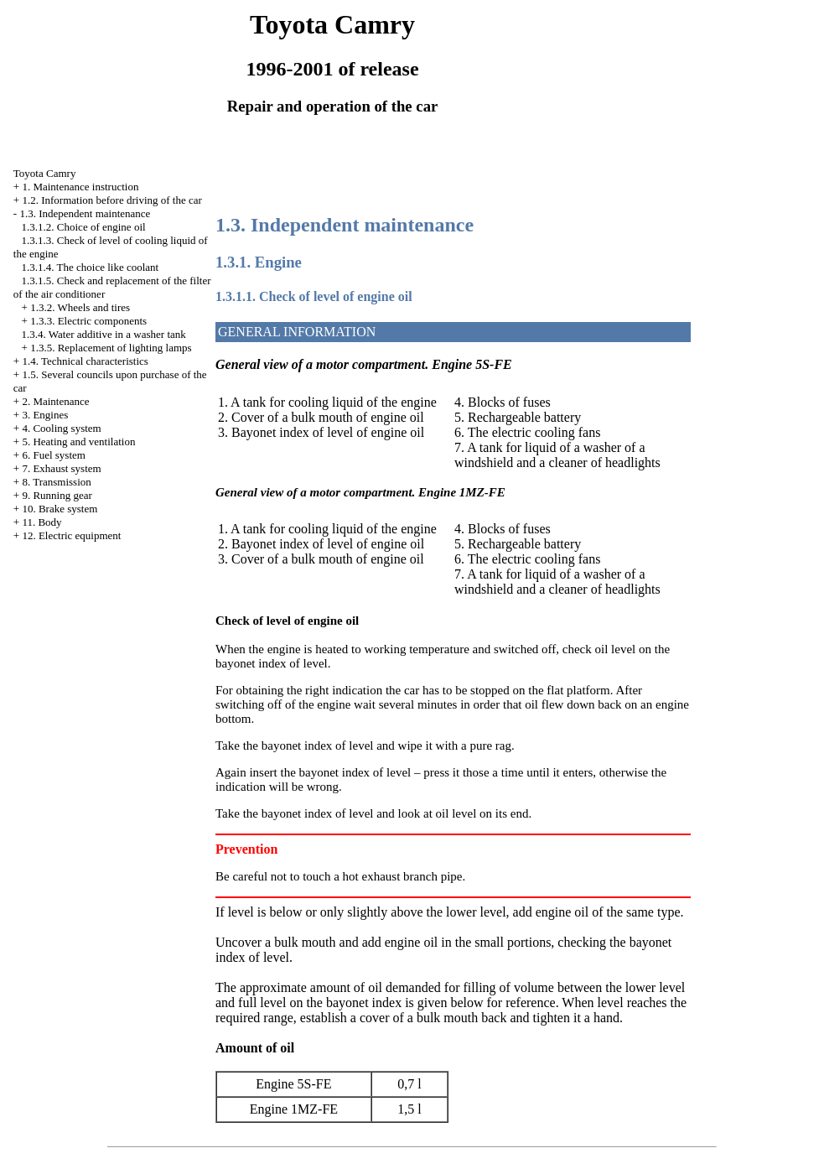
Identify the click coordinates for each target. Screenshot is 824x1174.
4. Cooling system (61, 428)
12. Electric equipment (71, 535)
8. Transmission (56, 481)
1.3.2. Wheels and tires (80, 307)
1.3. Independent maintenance (84, 213)
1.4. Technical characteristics (85, 361)
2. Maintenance (55, 401)
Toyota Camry (44, 173)
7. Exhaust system (61, 468)
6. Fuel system (53, 455)
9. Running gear (56, 495)
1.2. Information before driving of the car (111, 200)
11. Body (41, 522)
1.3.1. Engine (258, 262)
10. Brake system (59, 508)
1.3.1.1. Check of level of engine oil (313, 296)
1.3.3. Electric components (88, 320)
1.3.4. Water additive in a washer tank (104, 334)
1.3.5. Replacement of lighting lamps (110, 347)
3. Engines (45, 414)
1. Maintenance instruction (80, 186)
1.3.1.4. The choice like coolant (90, 267)
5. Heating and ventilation (78, 441)
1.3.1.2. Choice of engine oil (84, 227)
